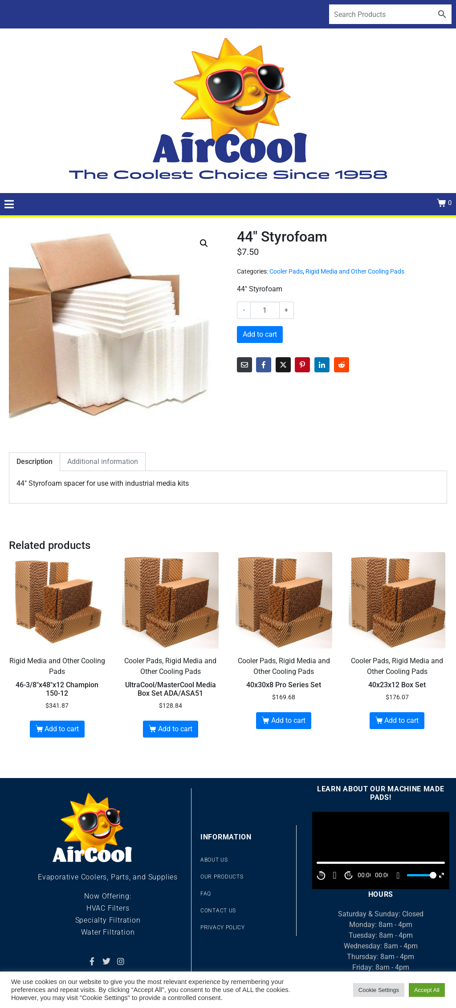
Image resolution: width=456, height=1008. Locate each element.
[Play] (335, 875)
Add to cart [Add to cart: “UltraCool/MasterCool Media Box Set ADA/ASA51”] (175, 729)
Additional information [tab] (102, 461)
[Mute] (398, 875)
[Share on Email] (244, 364)
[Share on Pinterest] (302, 364)
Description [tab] (34, 461)
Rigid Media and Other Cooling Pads (354, 271)
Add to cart (260, 334)
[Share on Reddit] (341, 364)
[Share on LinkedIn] (322, 364)
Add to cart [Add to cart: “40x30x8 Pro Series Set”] (288, 720)
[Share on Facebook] (263, 364)
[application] (380, 850)
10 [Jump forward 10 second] (348, 875)
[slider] (420, 875)
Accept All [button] (427, 990)
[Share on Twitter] (283, 364)
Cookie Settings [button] (378, 990)
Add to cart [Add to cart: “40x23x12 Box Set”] (401, 720)
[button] (204, 243)
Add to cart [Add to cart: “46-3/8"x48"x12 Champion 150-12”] (62, 729)
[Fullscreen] (441, 875)
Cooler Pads (286, 271)
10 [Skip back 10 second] (321, 875)
